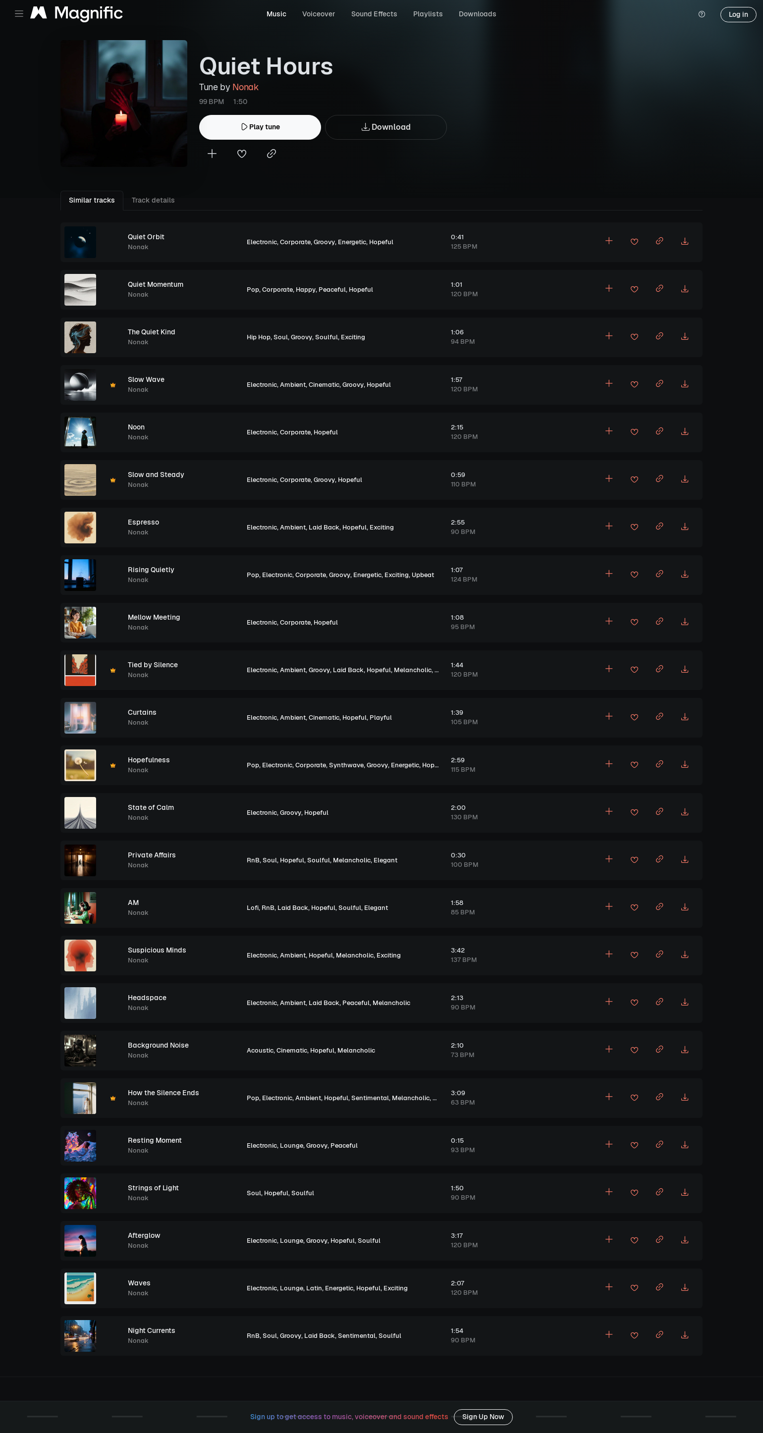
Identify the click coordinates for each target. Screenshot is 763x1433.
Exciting (353, 337)
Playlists (428, 13)
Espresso (143, 522)
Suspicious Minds (157, 950)
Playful (381, 717)
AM (133, 902)
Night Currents (151, 1330)
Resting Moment (155, 1140)
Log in (738, 14)
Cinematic (324, 384)
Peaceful (332, 289)
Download (386, 127)
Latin (314, 1288)
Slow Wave (146, 379)
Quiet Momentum (155, 284)
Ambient (293, 384)
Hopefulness (149, 759)
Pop (253, 289)
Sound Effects (374, 13)
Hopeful (381, 242)
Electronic (262, 242)
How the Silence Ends (163, 1092)
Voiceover (318, 13)
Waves (139, 1282)
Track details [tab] (153, 200)
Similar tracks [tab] (92, 200)
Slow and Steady (156, 474)
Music (276, 13)
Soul (280, 337)
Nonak (245, 87)
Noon (136, 427)
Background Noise (158, 1045)
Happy (306, 289)
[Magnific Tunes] (76, 14)
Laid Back (324, 527)
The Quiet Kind (151, 331)
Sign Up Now (483, 1416)
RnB (253, 860)
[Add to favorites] (242, 155)
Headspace (147, 997)
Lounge (291, 1145)
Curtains (142, 712)
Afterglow (144, 1235)
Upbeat (423, 575)
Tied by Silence (153, 664)
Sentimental (370, 1098)
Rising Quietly (151, 569)
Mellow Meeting (154, 617)
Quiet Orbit (146, 236)
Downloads (477, 13)
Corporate (295, 242)
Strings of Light (153, 1187)
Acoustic (260, 1050)
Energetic (352, 242)
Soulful (326, 337)
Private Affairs (152, 854)
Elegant (385, 860)
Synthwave (346, 765)
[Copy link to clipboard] (271, 155)
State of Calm (151, 807)
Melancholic (413, 670)
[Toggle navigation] (19, 13)
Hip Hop (259, 337)
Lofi (253, 907)
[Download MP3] (685, 242)
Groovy (324, 242)
